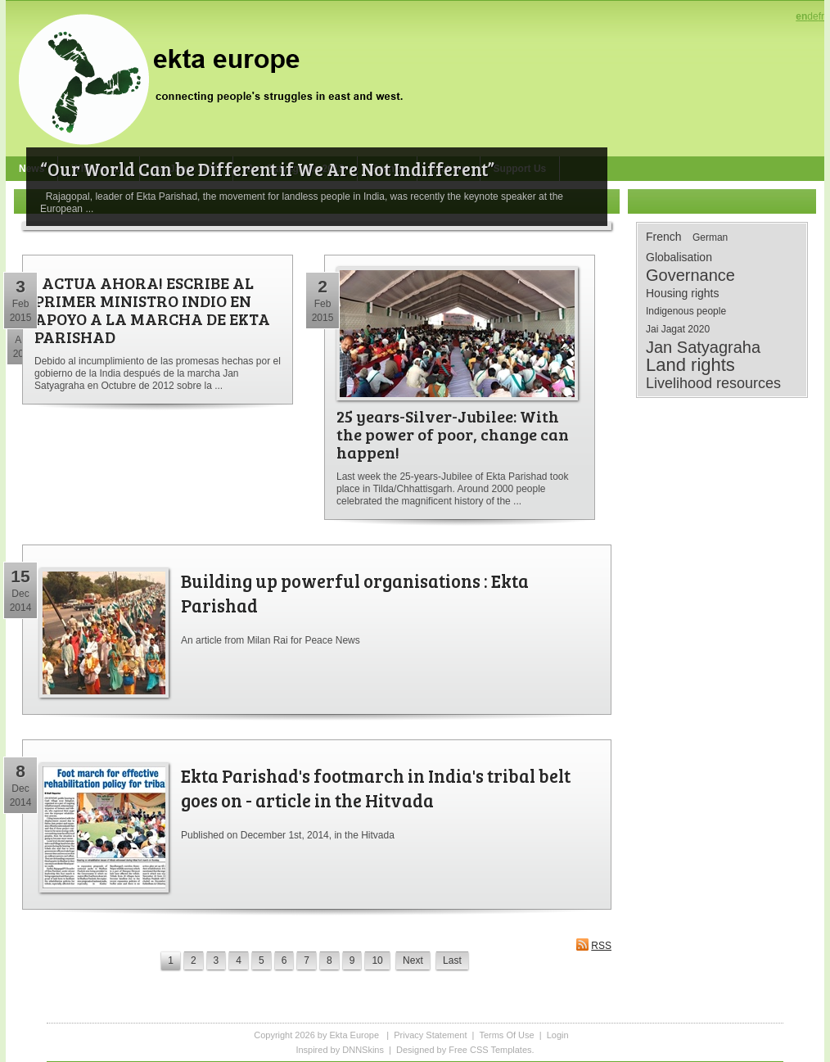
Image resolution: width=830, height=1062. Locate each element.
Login (558, 1035)
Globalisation (679, 257)
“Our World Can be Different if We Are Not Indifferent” (267, 168)
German (710, 237)
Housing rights (682, 293)
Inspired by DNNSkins (339, 1050)
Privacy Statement (430, 1035)
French (664, 237)
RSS (593, 944)
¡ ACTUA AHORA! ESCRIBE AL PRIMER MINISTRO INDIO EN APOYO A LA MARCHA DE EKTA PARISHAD (152, 309)
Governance (690, 275)
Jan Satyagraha (703, 347)
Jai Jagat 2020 (678, 329)
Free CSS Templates (490, 1050)
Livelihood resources (713, 383)
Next (413, 960)
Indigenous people (686, 311)
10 (377, 960)
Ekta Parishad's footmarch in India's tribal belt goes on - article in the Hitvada (376, 787)
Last (452, 960)
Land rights (690, 365)
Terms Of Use (506, 1035)
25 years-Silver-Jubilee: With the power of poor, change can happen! (452, 433)
